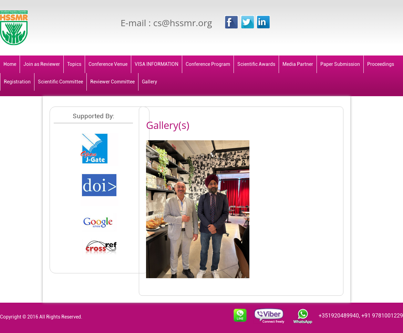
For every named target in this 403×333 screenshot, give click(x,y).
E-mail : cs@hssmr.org (166, 23)
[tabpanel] (220, 207)
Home (9, 64)
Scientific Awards (256, 64)
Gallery (149, 81)
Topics (74, 64)
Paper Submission (340, 64)
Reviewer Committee (112, 81)
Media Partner (297, 64)
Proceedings (380, 64)
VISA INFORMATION (156, 64)
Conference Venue (108, 64)
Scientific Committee (60, 81)
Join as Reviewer (41, 64)
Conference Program (208, 64)
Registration (17, 81)
